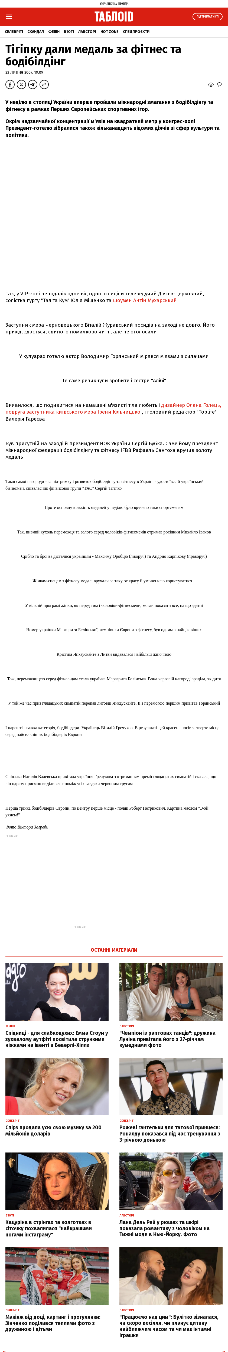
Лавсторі (87, 31)
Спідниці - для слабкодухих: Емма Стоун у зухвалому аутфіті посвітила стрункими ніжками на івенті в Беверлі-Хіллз (56, 1039)
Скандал (35, 31)
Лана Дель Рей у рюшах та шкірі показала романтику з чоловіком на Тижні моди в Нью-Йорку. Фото (164, 1228)
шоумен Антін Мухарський (145, 300)
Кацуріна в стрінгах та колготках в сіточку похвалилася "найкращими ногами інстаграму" (48, 1228)
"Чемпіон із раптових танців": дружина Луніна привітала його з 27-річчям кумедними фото (167, 1039)
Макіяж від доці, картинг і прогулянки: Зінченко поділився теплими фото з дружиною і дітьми (52, 1323)
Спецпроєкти (136, 31)
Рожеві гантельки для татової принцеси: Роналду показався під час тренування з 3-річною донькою (169, 1133)
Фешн (54, 31)
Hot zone (109, 31)
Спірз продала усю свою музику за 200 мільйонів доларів (53, 1130)
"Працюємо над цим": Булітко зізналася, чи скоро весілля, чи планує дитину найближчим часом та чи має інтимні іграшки (169, 1326)
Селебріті (14, 31)
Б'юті (69, 31)
